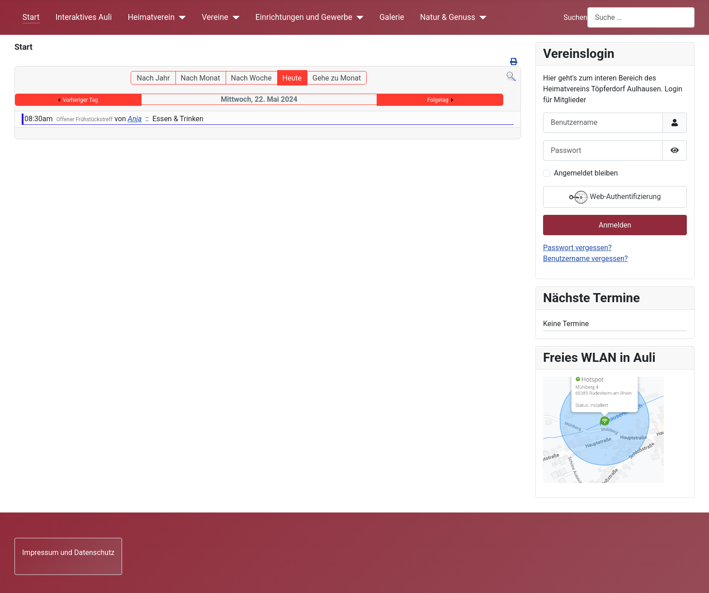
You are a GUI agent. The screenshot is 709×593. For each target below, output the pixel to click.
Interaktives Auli (84, 17)
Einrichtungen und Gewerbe (303, 17)
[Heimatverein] (180, 17)
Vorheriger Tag (80, 100)
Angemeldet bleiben (586, 173)
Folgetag (438, 100)
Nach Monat (200, 78)
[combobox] (641, 17)
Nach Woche (251, 78)
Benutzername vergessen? (585, 258)
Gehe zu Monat (336, 78)
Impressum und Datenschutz (68, 552)
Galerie (391, 17)
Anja (135, 118)
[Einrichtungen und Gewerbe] (358, 17)
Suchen (575, 17)
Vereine (215, 17)
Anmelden (615, 225)
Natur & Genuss (447, 17)
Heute (292, 78)
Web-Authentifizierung (615, 197)
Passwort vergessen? (577, 247)
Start (31, 17)
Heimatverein (151, 17)
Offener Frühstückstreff (85, 119)
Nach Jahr (153, 78)
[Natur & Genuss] (481, 17)
